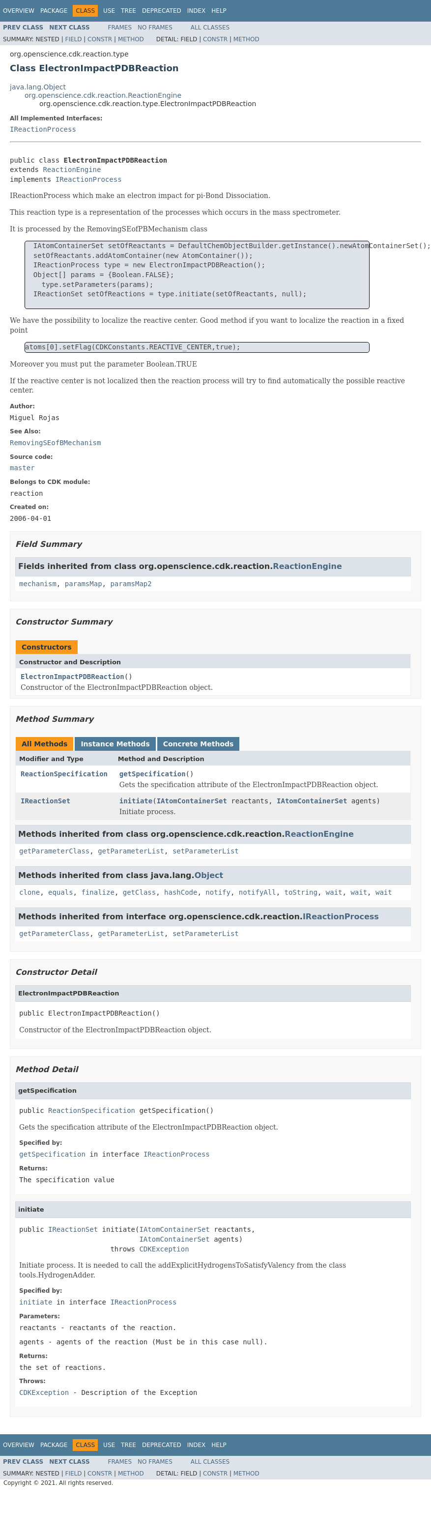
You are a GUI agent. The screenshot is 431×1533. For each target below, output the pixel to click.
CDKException (164, 1249)
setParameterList (205, 851)
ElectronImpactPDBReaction (72, 677)
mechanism (38, 584)
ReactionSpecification (64, 774)
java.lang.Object (38, 87)
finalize (97, 892)
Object (209, 875)
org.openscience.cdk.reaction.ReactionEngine (103, 95)
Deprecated (161, 10)
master (22, 468)
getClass (139, 892)
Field (73, 39)
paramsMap (83, 584)
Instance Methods (115, 744)
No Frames (155, 27)
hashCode (180, 892)
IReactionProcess (43, 129)
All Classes (210, 27)
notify (217, 892)
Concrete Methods (198, 744)
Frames (120, 27)
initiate (135, 801)
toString (301, 892)
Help (219, 10)
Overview (18, 10)
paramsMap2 (130, 584)
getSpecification (152, 774)
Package (53, 10)
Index (196, 10)
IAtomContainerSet (192, 801)
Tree (128, 10)
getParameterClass (54, 851)
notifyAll (257, 892)
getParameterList (131, 851)
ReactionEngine (72, 169)
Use (109, 10)
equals (60, 892)
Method (131, 39)
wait (334, 892)
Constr (99, 39)
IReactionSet (45, 801)
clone (29, 892)
